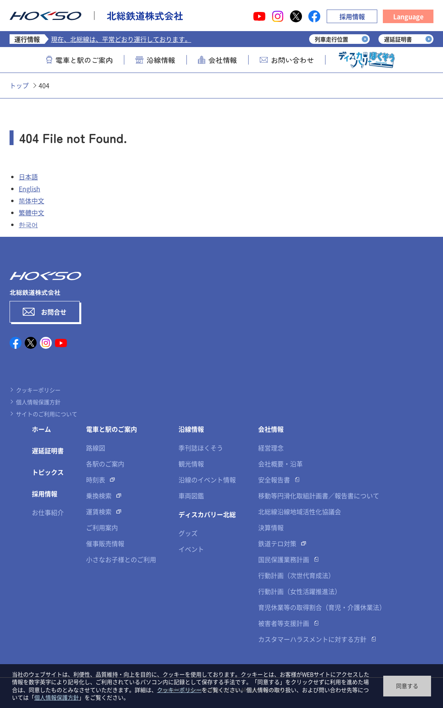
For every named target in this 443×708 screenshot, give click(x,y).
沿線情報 (155, 60)
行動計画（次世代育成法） (296, 575)
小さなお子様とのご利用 (121, 559)
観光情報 (191, 463)
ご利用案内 (102, 527)
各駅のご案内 (105, 463)
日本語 (28, 176)
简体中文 (31, 200)
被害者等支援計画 (283, 623)
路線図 (95, 447)
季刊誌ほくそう (200, 447)
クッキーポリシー (38, 390)
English (29, 188)
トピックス (48, 472)
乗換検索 (99, 495)
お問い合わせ (287, 60)
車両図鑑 (191, 495)
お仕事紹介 (48, 512)
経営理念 (271, 447)
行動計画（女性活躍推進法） (299, 591)
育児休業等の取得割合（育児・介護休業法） (322, 607)
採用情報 (352, 16)
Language (408, 16)
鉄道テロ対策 (277, 543)
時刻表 (95, 479)
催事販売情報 (105, 543)
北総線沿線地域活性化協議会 (299, 511)
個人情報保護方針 (38, 402)
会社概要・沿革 (280, 463)
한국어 (28, 224)
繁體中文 (31, 212)
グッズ (188, 533)
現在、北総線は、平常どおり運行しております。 (121, 39)
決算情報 (271, 527)
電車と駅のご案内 (79, 60)
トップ (19, 85)
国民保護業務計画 (283, 559)
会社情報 (217, 60)
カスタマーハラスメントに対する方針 (312, 639)
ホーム (41, 429)
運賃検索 (99, 511)
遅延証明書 (48, 450)
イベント (191, 549)
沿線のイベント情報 (207, 479)
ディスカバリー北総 (207, 514)
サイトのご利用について (46, 414)
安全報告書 (274, 479)
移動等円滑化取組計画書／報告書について (318, 495)
